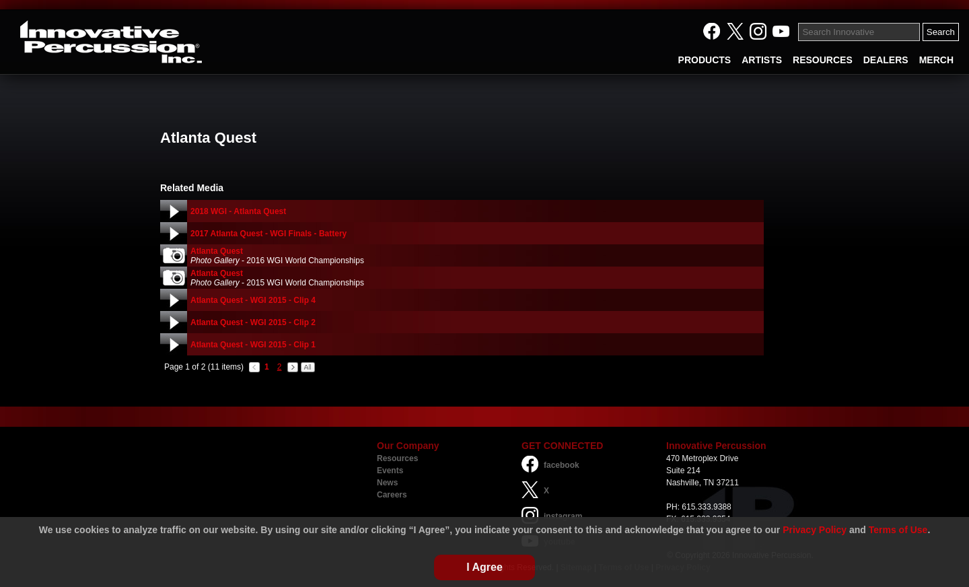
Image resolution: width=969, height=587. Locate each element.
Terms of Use (898, 529)
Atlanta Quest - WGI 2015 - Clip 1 (253, 344)
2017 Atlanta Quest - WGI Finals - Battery (268, 233)
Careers (392, 494)
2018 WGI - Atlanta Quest (238, 211)
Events (390, 470)
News (387, 482)
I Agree (484, 567)
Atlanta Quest (216, 251)
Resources (397, 458)
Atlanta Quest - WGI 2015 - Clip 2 (253, 322)
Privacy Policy (815, 529)
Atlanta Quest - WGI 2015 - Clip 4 (253, 300)
